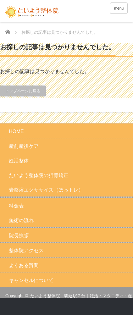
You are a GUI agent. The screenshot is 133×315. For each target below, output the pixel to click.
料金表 (16, 206)
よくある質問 (24, 265)
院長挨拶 (19, 235)
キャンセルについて (31, 280)
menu (119, 8)
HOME (16, 131)
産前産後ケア (24, 146)
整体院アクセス (26, 250)
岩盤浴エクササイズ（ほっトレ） (46, 190)
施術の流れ (21, 220)
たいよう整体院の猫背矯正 (38, 175)
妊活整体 (19, 161)
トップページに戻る (22, 91)
